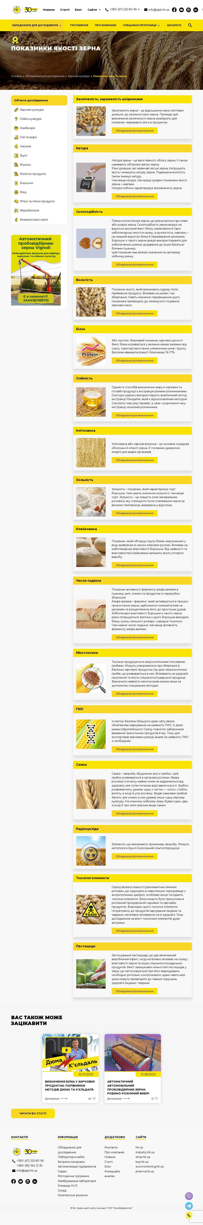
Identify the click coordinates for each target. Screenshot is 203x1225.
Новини (49, 9)
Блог (78, 9)
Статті (64, 9)
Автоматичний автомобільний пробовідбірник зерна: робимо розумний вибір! (128, 1102)
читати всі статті (33, 1127)
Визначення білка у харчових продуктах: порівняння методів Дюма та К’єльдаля (70, 1100)
